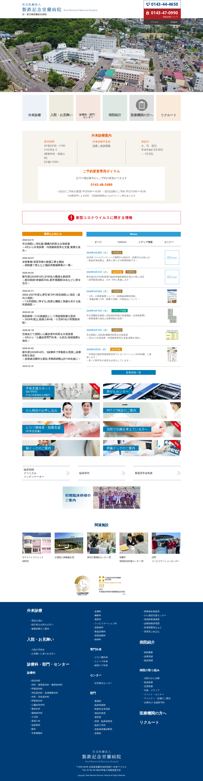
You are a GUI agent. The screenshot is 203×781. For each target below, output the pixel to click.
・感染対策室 (99, 713)
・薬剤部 (96, 717)
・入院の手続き (37, 649)
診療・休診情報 (101, 146)
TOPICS (121, 242)
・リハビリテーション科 (104, 623)
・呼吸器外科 (36, 700)
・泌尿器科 (34, 725)
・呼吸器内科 (36, 688)
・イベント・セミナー (153, 694)
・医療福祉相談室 (151, 611)
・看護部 (96, 701)
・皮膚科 (96, 611)
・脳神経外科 (36, 713)
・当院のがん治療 (151, 678)
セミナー (169, 242)
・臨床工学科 (99, 725)
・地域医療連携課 (151, 619)
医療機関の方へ (153, 713)
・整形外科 (34, 708)
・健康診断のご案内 (39, 628)
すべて (98, 242)
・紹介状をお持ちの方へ (41, 624)
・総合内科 (34, 680)
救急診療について (170, 16)
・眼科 (32, 729)
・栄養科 (96, 733)
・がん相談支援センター (154, 615)
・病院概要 (147, 652)
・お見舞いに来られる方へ (42, 653)
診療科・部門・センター (48, 664)
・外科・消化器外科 (39, 696)
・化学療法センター (102, 683)
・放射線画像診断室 (102, 729)
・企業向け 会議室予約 (153, 702)
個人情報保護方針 (112, 770)
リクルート (149, 722)
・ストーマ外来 (100, 661)
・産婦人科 (34, 720)
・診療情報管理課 (151, 623)
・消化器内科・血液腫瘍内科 (43, 692)
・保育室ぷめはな (151, 631)
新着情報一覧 (133, 372)
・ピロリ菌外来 (100, 657)
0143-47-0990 (164, 13)
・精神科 (96, 639)
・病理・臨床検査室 (102, 721)
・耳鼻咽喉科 (36, 733)
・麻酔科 (96, 615)
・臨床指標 (147, 660)
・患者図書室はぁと (152, 627)
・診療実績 (147, 656)
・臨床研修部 (99, 705)
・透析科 (96, 619)
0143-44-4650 (164, 4)
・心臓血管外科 (37, 704)
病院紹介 (147, 642)
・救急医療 (147, 682)
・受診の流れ (36, 620)
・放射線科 (97, 627)
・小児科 (33, 716)
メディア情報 (145, 242)
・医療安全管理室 (101, 709)
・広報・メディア (151, 690)
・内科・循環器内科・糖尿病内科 (45, 684)
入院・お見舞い (40, 639)
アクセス (122, 766)
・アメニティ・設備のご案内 (156, 698)
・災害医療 (147, 686)
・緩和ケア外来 (100, 665)
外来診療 (34, 610)
